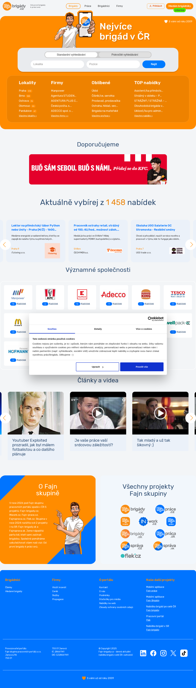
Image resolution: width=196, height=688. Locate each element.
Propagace (58, 599)
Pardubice (28, 111)
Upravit (98, 366)
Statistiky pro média (110, 599)
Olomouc (27, 106)
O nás (102, 591)
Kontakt (103, 587)
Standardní (71, 55)
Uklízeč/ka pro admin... (148, 111)
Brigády (73, 6)
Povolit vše (142, 366)
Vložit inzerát (59, 587)
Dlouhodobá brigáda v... (149, 106)
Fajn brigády (152, 610)
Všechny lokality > (28, 116)
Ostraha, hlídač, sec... (105, 106)
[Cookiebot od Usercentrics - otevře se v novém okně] (150, 319)
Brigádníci (104, 6)
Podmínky (104, 595)
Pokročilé (124, 55)
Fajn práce (151, 590)
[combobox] (57, 64)
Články (8, 587)
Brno (25, 96)
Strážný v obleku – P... (148, 95)
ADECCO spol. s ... (62, 111)
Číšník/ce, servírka (103, 95)
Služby (55, 595)
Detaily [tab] (98, 329)
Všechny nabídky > (143, 116)
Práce (88, 6)
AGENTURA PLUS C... (64, 100)
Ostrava (26, 101)
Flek (148, 620)
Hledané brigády (13, 591)
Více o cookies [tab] (144, 329)
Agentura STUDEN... (63, 95)
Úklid (95, 90)
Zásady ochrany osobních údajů (116, 607)
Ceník (55, 591)
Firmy (119, 6)
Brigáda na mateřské (105, 111)
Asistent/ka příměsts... (148, 90)
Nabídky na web (107, 603)
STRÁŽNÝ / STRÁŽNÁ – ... (150, 100)
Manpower (57, 90)
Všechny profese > (101, 116)
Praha (25, 91)
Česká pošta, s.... (61, 106)
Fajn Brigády (152, 600)
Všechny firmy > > (59, 116)
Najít (154, 64)
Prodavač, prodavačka (106, 100)
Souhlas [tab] (52, 329)
